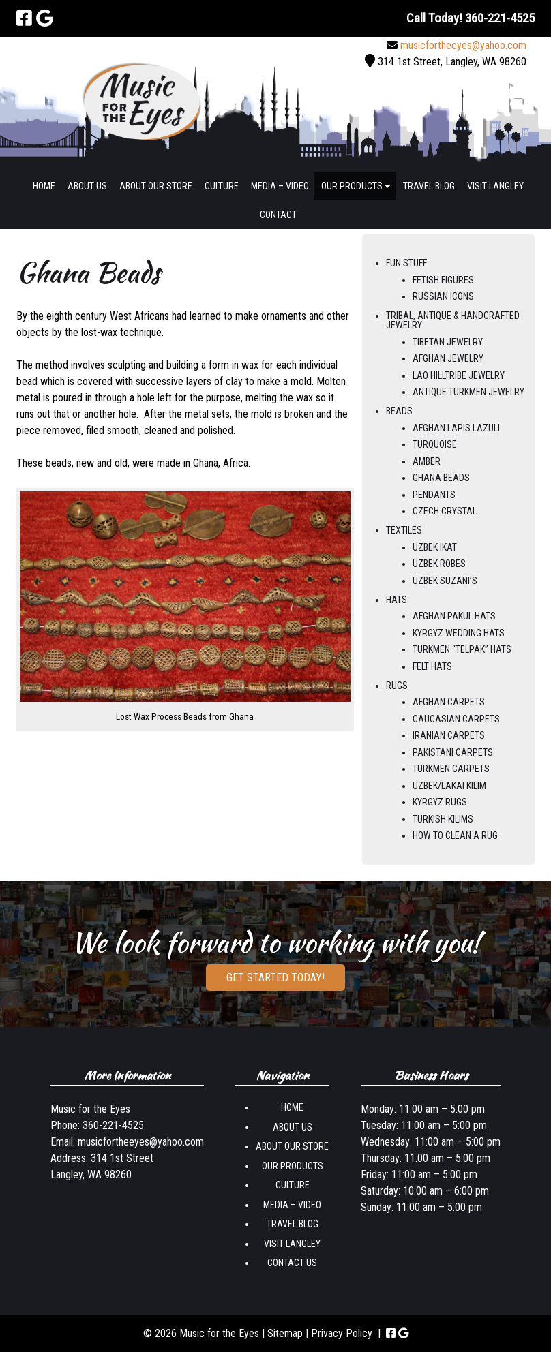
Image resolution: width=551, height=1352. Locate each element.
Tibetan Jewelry (448, 342)
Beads (399, 410)
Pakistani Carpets (453, 752)
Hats (396, 599)
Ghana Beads (441, 477)
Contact (278, 214)
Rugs (397, 685)
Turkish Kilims (443, 819)
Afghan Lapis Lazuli (456, 427)
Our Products (356, 186)
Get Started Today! (275, 977)
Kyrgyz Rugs (440, 802)
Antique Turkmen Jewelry (468, 391)
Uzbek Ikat (435, 547)
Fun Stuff (406, 263)
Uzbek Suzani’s (445, 580)
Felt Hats (432, 666)
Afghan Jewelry (448, 358)
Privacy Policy (341, 1333)
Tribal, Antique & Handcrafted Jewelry (453, 320)
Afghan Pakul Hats (454, 616)
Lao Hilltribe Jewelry (459, 375)
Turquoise (435, 444)
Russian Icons (443, 296)
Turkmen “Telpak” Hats (462, 649)
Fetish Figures (443, 280)
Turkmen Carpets (451, 768)
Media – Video (280, 186)
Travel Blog (429, 186)
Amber (427, 461)
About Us (87, 186)
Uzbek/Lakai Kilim (449, 785)
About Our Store (155, 186)
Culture (222, 186)
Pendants (434, 494)
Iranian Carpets (449, 735)
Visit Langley (495, 186)
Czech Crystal (445, 511)
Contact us (292, 1262)
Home (44, 186)
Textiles (404, 530)
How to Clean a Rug (455, 835)
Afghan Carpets (449, 701)
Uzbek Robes (439, 563)
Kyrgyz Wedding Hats (459, 633)
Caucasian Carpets (456, 718)
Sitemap (285, 1333)
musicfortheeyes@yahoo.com (463, 45)
